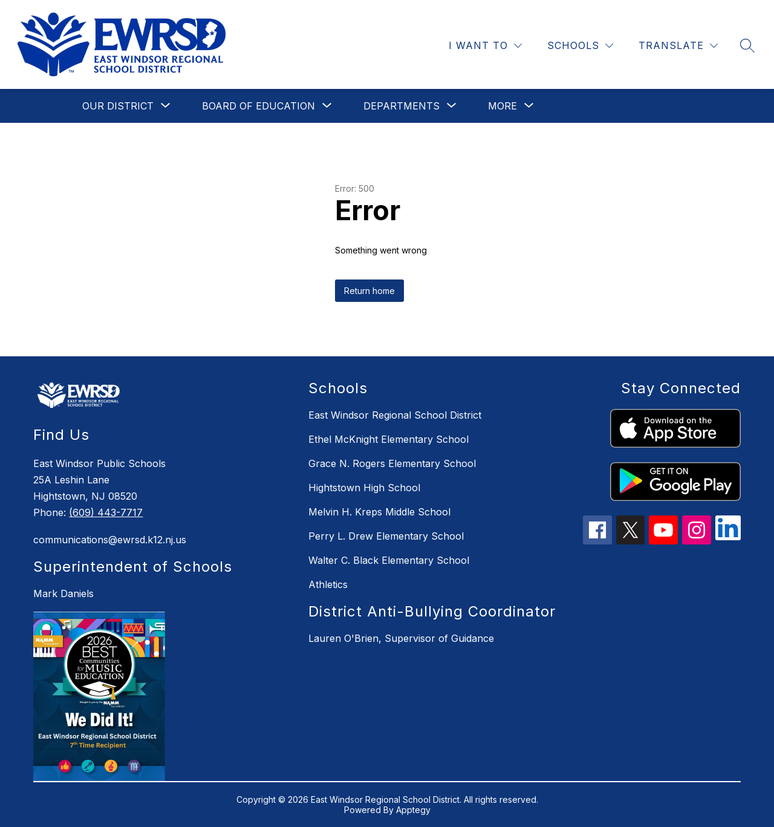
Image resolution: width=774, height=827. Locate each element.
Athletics (328, 584)
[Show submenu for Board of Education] (258, 106)
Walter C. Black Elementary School (388, 560)
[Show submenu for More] (502, 106)
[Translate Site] (678, 45)
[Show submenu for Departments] (401, 106)
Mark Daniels (63, 593)
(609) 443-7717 (106, 512)
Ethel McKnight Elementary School (388, 439)
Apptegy (413, 810)
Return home (369, 291)
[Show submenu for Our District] (118, 106)
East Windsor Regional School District (394, 415)
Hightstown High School (364, 488)
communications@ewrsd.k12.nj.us (109, 540)
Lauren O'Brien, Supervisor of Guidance (401, 638)
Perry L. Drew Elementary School (386, 536)
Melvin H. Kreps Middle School (379, 512)
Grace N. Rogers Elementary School (392, 463)
